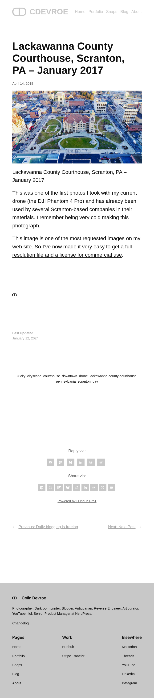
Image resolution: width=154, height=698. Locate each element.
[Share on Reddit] (76, 487)
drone (83, 376)
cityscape (34, 376)
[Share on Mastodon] (41, 487)
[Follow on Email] (50, 462)
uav (95, 381)
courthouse (51, 376)
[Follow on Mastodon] (60, 462)
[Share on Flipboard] (59, 487)
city (22, 376)
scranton (84, 381)
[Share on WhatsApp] (50, 487)
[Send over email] (111, 487)
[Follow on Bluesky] (70, 462)
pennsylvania (66, 381)
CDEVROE (48, 11)
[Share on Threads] (94, 487)
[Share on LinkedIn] (85, 487)
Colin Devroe (34, 598)
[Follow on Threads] (101, 462)
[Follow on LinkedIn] (81, 462)
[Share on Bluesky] (68, 487)
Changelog (20, 623)
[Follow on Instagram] (91, 462)
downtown (69, 376)
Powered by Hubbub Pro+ (76, 501)
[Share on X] (102, 487)
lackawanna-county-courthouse (113, 376)
